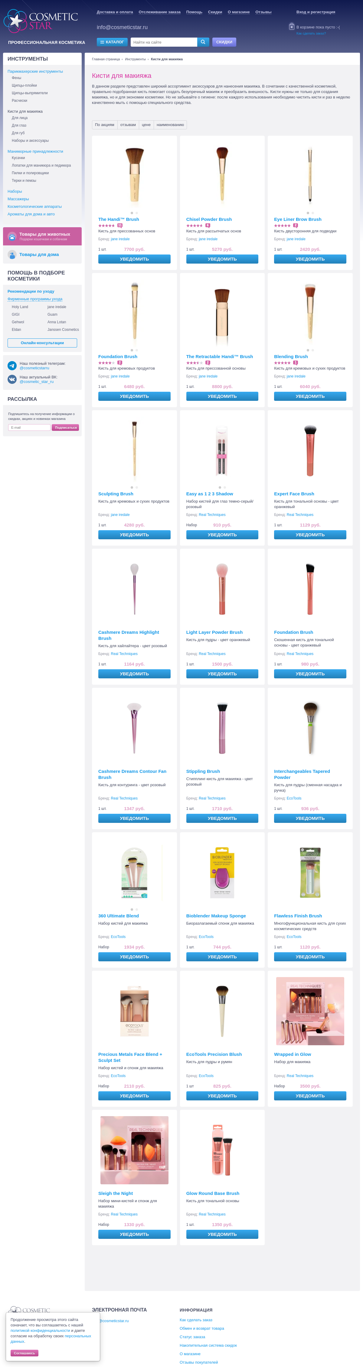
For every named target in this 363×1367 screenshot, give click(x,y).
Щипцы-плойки (24, 85)
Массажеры (18, 199)
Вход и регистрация (315, 12)
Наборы (15, 191)
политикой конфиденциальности (40, 1330)
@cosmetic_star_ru (37, 381)
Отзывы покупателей (199, 1362)
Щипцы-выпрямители (30, 93)
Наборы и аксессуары (30, 140)
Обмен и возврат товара (202, 1328)
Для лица (20, 118)
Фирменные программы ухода (35, 299)
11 (120, 225)
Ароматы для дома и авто (31, 214)
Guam (52, 314)
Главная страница (106, 59)
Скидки (215, 12)
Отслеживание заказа (160, 12)
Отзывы (263, 12)
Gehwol (18, 322)
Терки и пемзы (24, 180)
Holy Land (20, 307)
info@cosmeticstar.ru (122, 27)
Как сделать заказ (196, 1320)
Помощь (194, 12)
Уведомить (134, 258)
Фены (16, 78)
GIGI (15, 314)
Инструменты (135, 59)
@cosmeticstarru (34, 368)
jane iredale (120, 239)
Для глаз (19, 125)
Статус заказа (192, 1337)
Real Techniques (212, 515)
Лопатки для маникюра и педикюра (41, 165)
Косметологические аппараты (35, 206)
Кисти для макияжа (25, 111)
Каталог (115, 42)
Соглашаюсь (24, 1353)
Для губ (18, 133)
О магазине (239, 12)
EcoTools (294, 798)
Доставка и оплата (115, 12)
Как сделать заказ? (311, 33)
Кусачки (18, 158)
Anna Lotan (56, 322)
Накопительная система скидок (208, 1345)
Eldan (16, 330)
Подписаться (66, 427)
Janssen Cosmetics (63, 330)
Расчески (19, 100)
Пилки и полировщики (30, 173)
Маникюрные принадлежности (35, 151)
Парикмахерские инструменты (35, 71)
